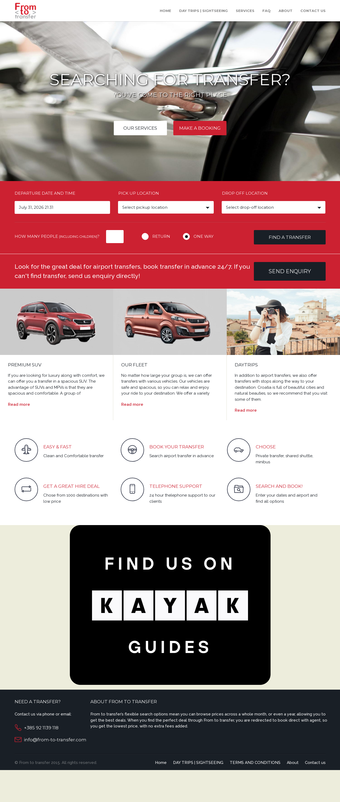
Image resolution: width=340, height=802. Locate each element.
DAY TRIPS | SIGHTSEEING (203, 11)
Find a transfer (290, 237)
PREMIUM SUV (24, 364)
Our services (140, 128)
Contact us (313, 11)
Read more (19, 404)
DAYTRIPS (246, 364)
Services (245, 11)
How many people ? (57, 236)
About (285, 11)
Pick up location (138, 193)
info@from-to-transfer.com (55, 739)
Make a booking (200, 128)
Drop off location (245, 193)
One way (203, 236)
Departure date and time (45, 193)
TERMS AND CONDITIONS (255, 762)
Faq (266, 11)
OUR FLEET (134, 364)
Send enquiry (289, 271)
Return (161, 236)
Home (165, 11)
